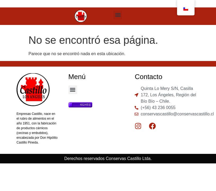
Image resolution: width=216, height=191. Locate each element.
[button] (117, 15)
